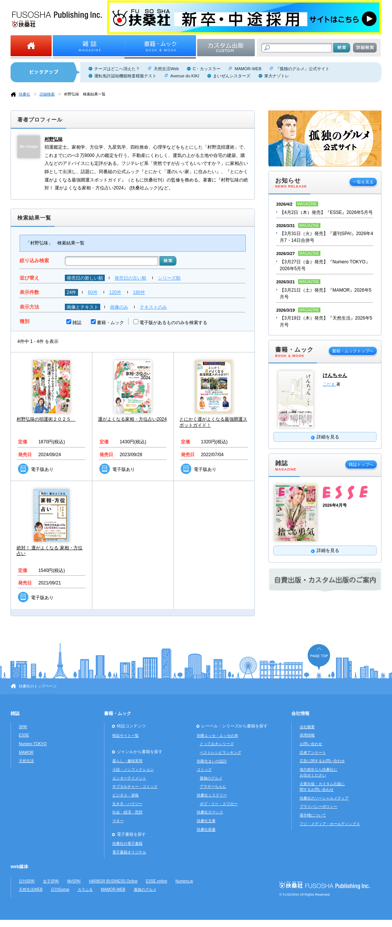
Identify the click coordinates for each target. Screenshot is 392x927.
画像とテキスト (82, 307)
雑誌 (76, 322)
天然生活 (26, 761)
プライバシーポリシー (318, 806)
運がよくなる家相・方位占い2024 (132, 419)
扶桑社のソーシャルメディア (324, 798)
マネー (118, 821)
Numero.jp (184, 881)
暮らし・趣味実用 (127, 761)
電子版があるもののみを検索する (173, 322)
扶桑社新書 (206, 829)
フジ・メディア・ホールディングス (330, 824)
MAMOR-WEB (247, 68)
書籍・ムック (110, 322)
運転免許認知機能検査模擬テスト (125, 76)
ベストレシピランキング (220, 752)
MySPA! (74, 881)
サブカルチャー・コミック (135, 786)
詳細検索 (47, 94)
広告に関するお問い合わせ (322, 761)
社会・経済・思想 (127, 812)
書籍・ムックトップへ (353, 351)
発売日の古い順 (130, 278)
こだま (329, 384)
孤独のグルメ (211, 778)
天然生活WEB (31, 889)
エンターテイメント (129, 778)
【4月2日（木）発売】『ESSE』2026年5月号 (326, 212)
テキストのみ (153, 307)
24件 (71, 292)
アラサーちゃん (213, 786)
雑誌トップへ (361, 464)
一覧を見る (363, 182)
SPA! (23, 727)
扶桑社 (24, 94)
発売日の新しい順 (85, 278)
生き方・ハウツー (127, 804)
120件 (115, 292)
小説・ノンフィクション (133, 769)
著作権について (313, 815)
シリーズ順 (169, 278)
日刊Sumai (60, 889)
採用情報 (307, 735)
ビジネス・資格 (125, 795)
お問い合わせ (311, 744)
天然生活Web (166, 68)
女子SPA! (51, 881)
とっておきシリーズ (217, 744)
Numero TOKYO (33, 744)
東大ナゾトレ (276, 76)
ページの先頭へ (319, 657)
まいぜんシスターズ (231, 76)
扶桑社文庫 (206, 821)
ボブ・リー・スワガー (218, 804)
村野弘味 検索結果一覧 (85, 94)
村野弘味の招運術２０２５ (46, 419)
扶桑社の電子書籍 (127, 843)
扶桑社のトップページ (38, 686)
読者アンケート (313, 752)
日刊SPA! (27, 881)
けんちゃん (335, 375)
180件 (139, 292)
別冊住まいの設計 (212, 761)
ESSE (24, 735)
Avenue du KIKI (184, 76)
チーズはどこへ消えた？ (117, 68)
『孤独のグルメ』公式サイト (302, 68)
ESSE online (156, 881)
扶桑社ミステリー (212, 795)
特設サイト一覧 (125, 735)
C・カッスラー (206, 68)
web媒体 (19, 866)
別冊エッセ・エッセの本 (217, 735)
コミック (204, 769)
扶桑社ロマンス (210, 812)
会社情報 (300, 713)
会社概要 (307, 727)
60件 (92, 292)
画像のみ (119, 307)
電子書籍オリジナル (129, 852)
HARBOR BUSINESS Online (113, 881)
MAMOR (26, 752)
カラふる (85, 889)
